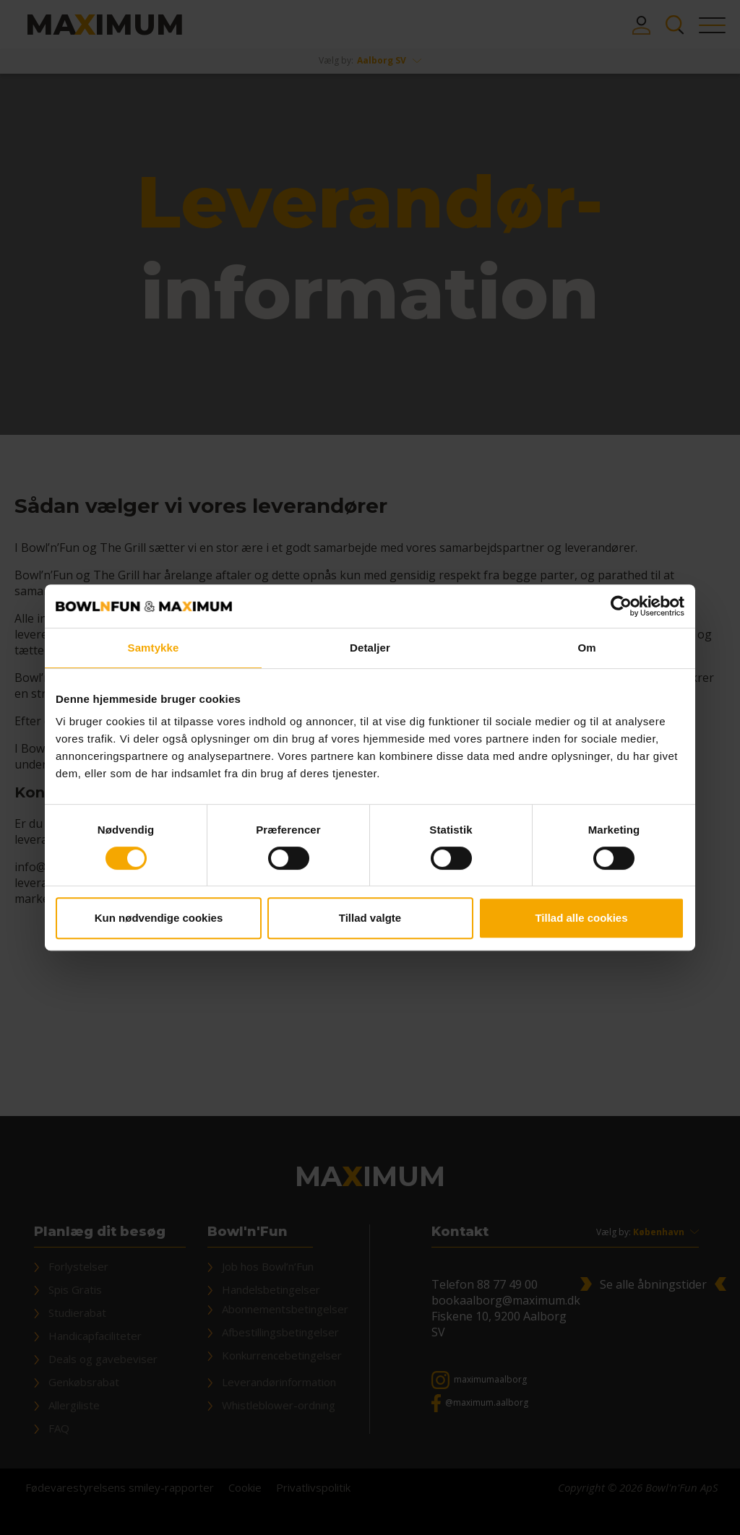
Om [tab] (586, 647)
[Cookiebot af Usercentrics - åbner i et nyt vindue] (621, 606)
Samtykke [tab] (153, 647)
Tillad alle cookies (581, 918)
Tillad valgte (370, 918)
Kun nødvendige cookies (159, 918)
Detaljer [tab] (370, 647)
